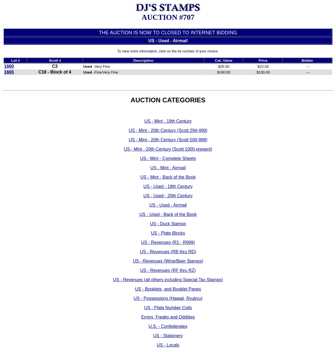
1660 (9, 66)
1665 (9, 72)
